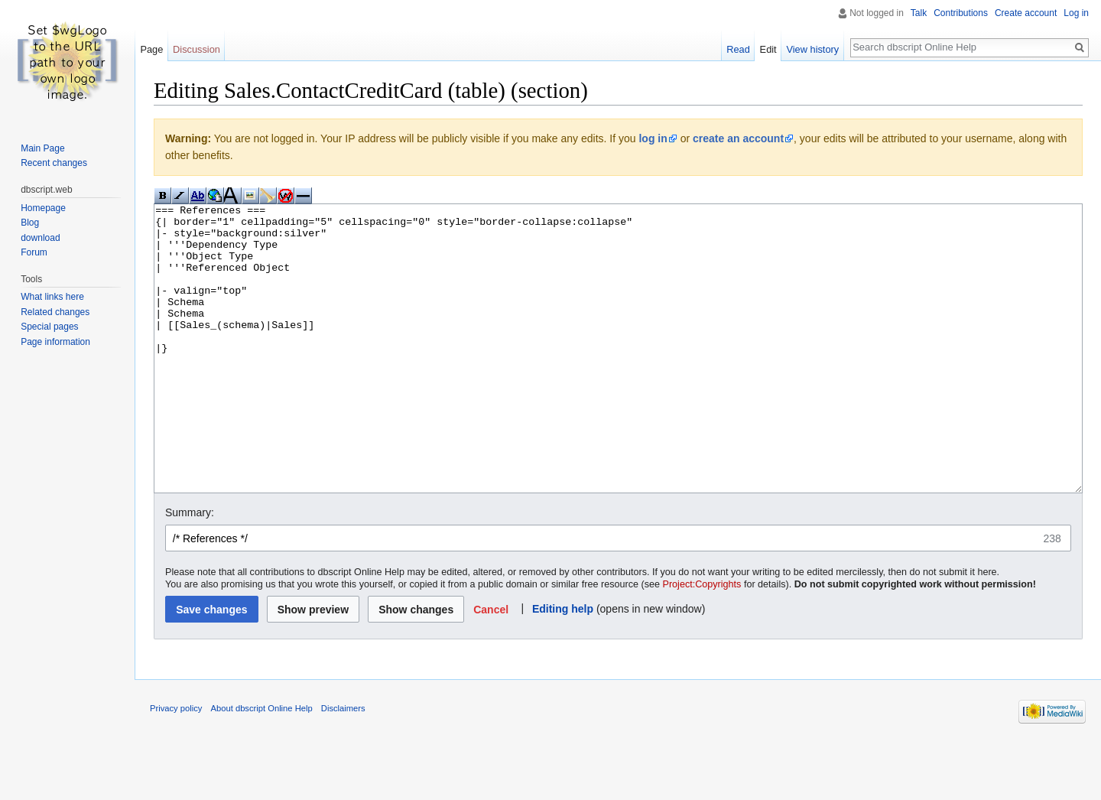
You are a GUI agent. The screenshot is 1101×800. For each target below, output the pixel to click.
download (40, 238)
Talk (919, 13)
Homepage (43, 208)
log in (652, 138)
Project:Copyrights (702, 641)
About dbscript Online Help (262, 765)
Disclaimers (343, 765)
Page (151, 49)
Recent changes (54, 163)
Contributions (961, 13)
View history (812, 49)
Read (738, 49)
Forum (34, 252)
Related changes (55, 312)
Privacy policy (176, 765)
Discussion (196, 49)
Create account (1026, 13)
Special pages (49, 326)
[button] (491, 666)
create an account (738, 138)
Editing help (562, 666)
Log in (1076, 13)
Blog (30, 222)
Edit (768, 49)
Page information (55, 342)
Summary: (189, 570)
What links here (52, 296)
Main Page (42, 148)
